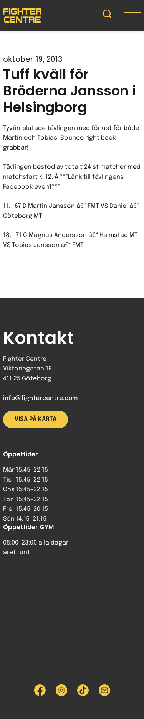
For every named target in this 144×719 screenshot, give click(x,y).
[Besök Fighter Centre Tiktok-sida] (83, 690)
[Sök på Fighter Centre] (107, 15)
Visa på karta (35, 419)
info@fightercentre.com (40, 398)
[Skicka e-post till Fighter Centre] (104, 690)
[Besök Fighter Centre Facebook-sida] (40, 690)
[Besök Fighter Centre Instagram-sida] (61, 690)
